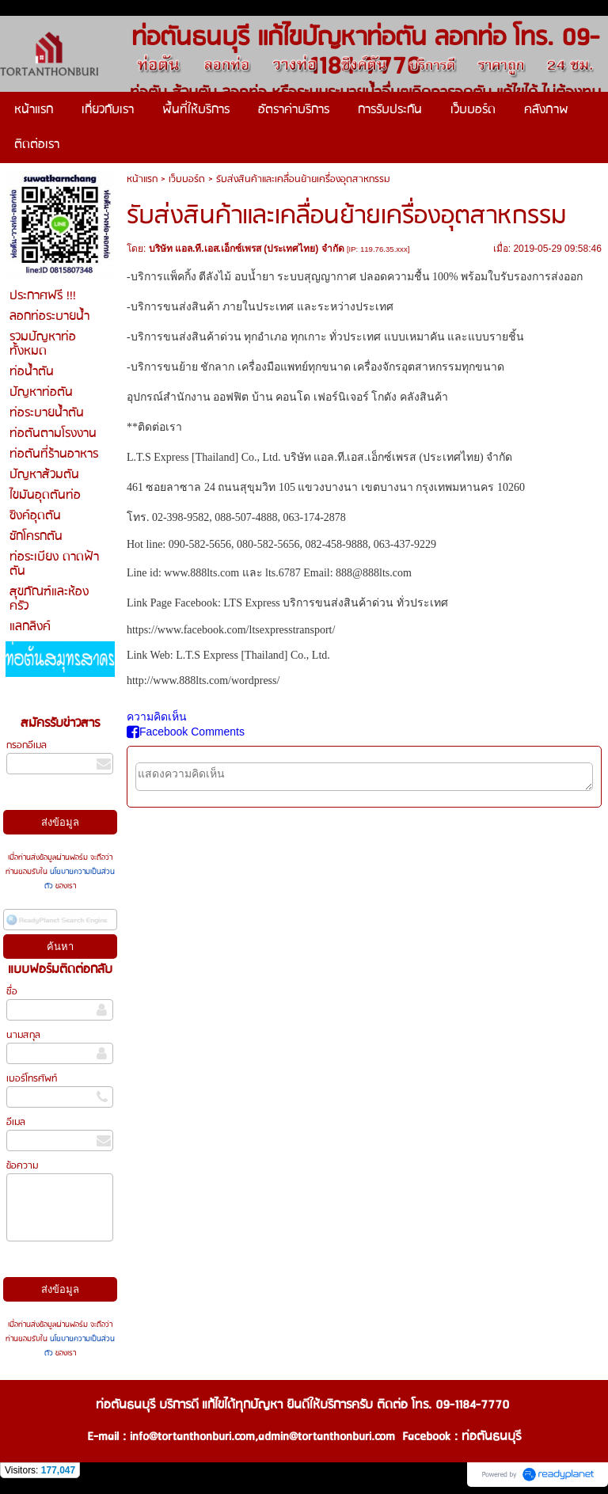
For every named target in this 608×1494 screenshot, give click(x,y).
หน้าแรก (142, 179)
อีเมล (15, 1122)
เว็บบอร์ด (187, 179)
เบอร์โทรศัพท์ (31, 1078)
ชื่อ (11, 991)
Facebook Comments (186, 731)
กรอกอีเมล (26, 745)
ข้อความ (22, 1166)
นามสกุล (23, 1035)
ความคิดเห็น (157, 716)
